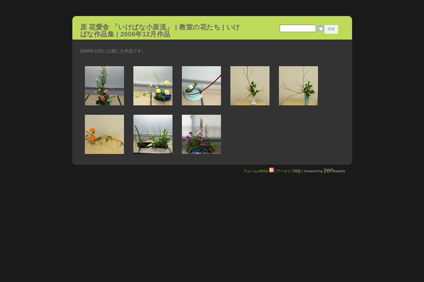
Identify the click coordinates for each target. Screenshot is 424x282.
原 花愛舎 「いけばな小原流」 (126, 27)
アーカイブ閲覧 (289, 171)
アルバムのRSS (258, 171)
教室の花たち (199, 27)
